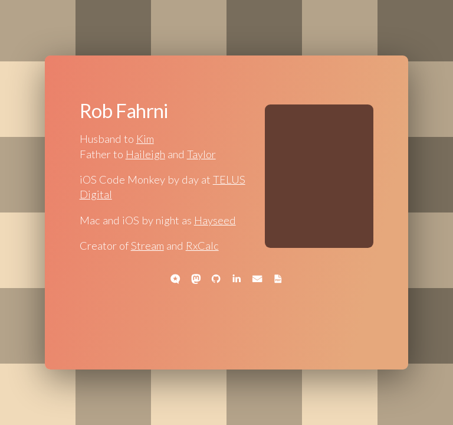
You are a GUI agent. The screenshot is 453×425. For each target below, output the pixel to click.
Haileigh (145, 154)
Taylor (201, 154)
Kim (145, 138)
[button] (175, 278)
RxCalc (202, 245)
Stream (147, 245)
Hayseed (215, 220)
